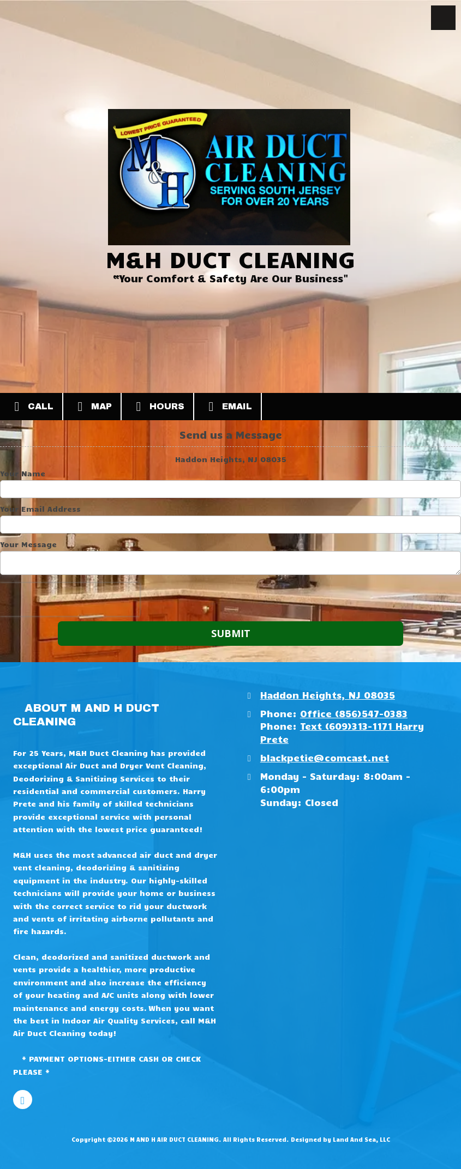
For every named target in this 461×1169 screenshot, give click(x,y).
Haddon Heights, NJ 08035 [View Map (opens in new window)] (327, 694)
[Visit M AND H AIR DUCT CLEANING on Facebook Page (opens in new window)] (22, 1099)
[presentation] (70, 599)
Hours (157, 406)
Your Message (28, 544)
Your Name (22, 473)
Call (31, 406)
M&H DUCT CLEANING (230, 258)
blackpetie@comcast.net (324, 757)
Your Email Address (40, 509)
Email (227, 406)
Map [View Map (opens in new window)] (92, 406)
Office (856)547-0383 (354, 713)
